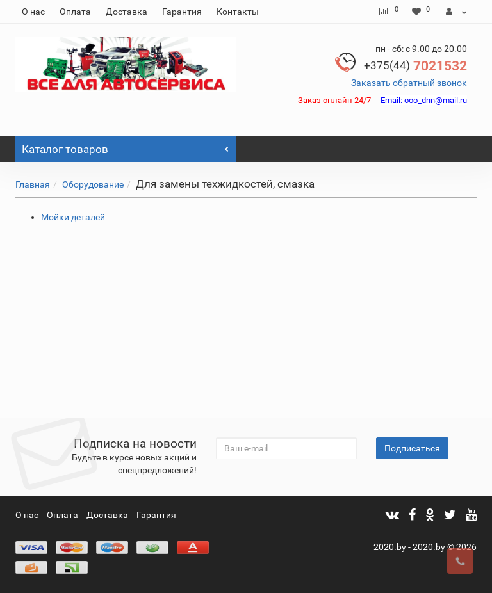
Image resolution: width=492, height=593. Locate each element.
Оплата (75, 11)
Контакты (238, 11)
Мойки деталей (73, 217)
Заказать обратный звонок (409, 82)
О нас (33, 11)
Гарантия (182, 11)
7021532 (415, 66)
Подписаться (412, 448)
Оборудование (93, 184)
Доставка (126, 11)
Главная (32, 184)
